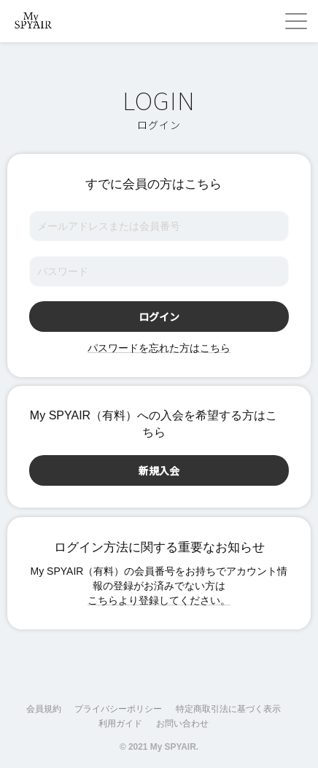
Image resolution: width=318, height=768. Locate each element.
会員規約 (43, 709)
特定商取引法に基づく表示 (228, 709)
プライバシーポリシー (118, 709)
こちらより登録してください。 (159, 600)
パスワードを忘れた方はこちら (159, 348)
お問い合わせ (182, 723)
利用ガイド (120, 723)
